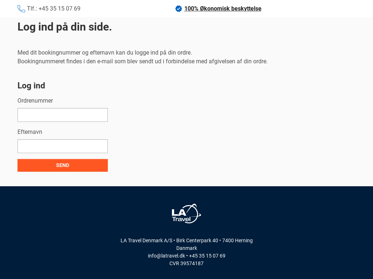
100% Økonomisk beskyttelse (218, 8)
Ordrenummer (35, 100)
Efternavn (29, 131)
